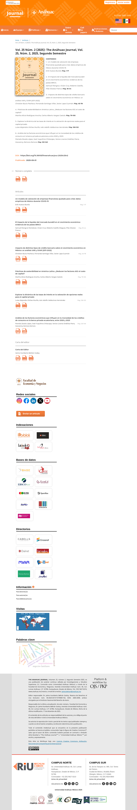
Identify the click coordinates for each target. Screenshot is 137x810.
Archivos (25, 40)
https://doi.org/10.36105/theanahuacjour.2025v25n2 (44, 155)
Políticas (35, 30)
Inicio (17, 40)
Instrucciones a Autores (100, 30)
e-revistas (13, 3)
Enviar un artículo (31, 414)
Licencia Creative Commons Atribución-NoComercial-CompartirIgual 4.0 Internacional (57, 742)
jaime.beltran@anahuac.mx (71, 691)
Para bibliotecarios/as (24, 599)
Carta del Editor (22, 350)
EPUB (24, 179)
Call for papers (83, 30)
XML (24, 331)
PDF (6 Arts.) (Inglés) (18, 179)
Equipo (19, 30)
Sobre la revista (68, 30)
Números (52, 30)
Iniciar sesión (123, 2)
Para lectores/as (22, 592)
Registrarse (110, 2)
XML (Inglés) (18, 209)
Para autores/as (22, 595)
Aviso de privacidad (59, 779)
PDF (18, 258)
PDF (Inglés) (24, 209)
